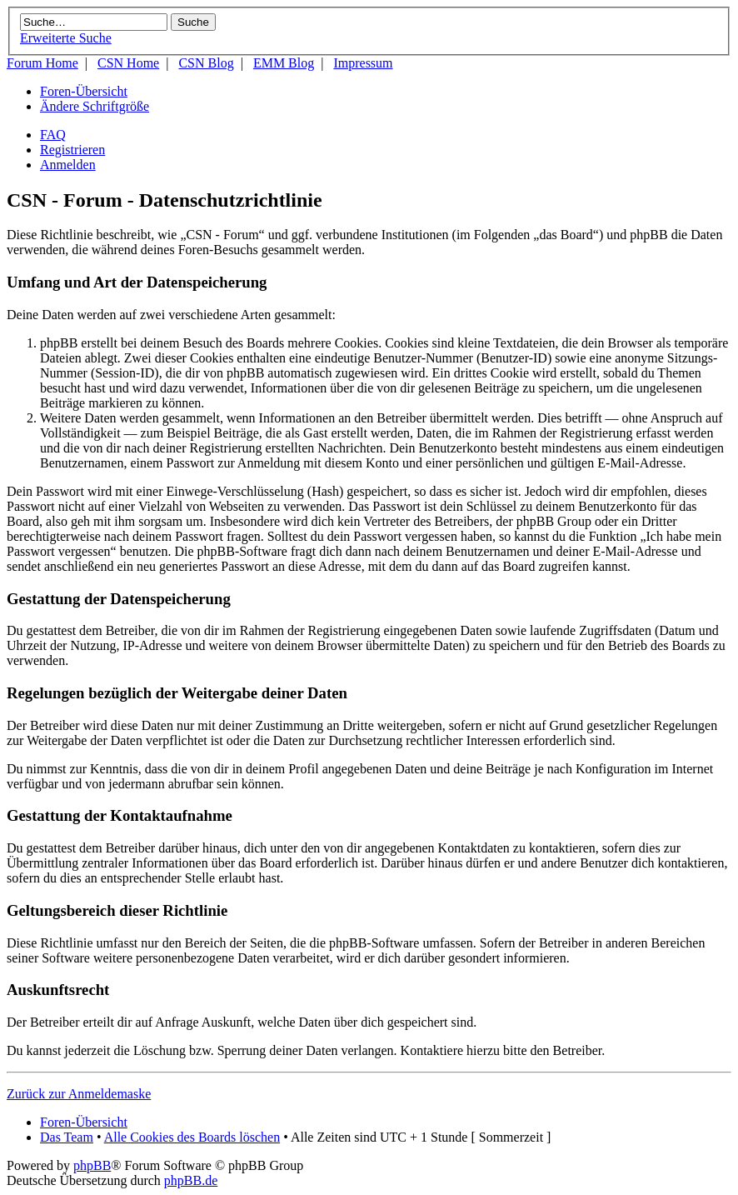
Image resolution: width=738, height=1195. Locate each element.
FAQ (53, 135)
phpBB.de (190, 1180)
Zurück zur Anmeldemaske (79, 1094)
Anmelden (68, 165)
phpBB (92, 1165)
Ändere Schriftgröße (94, 106)
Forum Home (42, 63)
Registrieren (72, 149)
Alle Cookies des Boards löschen (192, 1137)
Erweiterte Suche (66, 38)
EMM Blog (283, 63)
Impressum (362, 63)
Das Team (66, 1137)
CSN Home (128, 63)
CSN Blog (205, 63)
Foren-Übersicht (83, 91)
